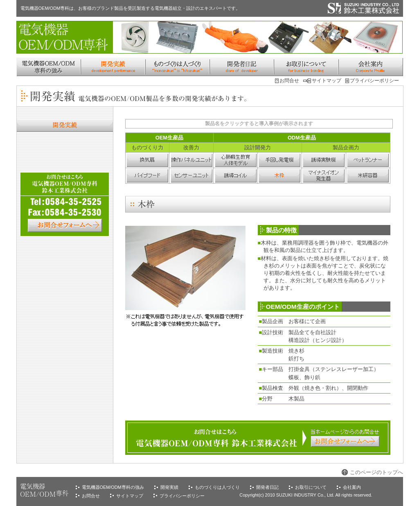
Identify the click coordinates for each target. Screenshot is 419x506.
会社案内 (352, 487)
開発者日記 (267, 487)
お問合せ (289, 80)
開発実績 (169, 487)
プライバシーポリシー (374, 80)
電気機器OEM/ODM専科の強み (113, 487)
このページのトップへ (376, 472)
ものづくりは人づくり (217, 487)
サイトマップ (326, 80)
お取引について (311, 487)
